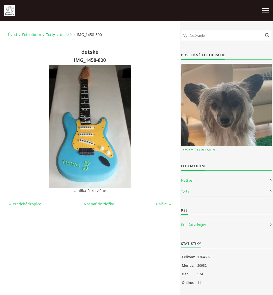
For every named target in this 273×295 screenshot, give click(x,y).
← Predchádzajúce (24, 203)
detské (66, 34)
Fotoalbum (31, 34)
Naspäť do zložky (99, 203)
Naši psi (187, 180)
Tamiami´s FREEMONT (199, 150)
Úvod (12, 34)
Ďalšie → (164, 203)
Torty (50, 34)
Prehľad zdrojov (193, 224)
